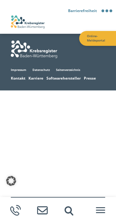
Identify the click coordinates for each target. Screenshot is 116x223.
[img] (69, 211)
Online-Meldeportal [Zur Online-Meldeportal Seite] (96, 38)
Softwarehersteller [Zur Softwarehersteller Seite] (63, 78)
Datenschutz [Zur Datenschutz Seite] (41, 70)
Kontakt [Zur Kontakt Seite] (18, 78)
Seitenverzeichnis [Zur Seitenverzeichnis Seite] (68, 70)
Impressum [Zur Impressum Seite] (18, 70)
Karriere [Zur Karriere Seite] (35, 78)
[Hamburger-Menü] (100, 210)
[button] (11, 181)
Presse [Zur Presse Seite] (90, 78)
